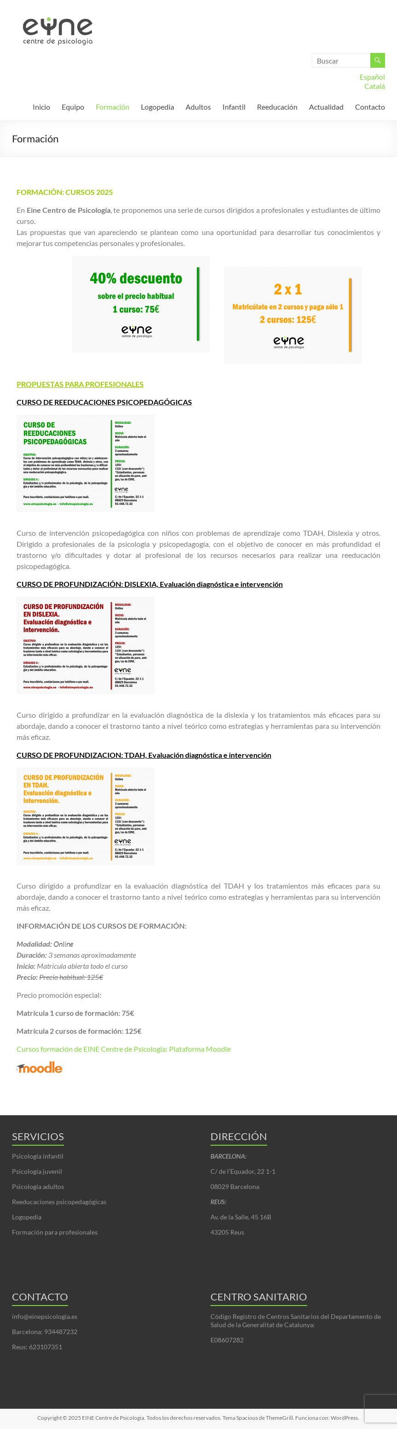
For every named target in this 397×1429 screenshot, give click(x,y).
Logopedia (157, 106)
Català (374, 86)
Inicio (41, 106)
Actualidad (326, 106)
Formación (112, 106)
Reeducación (277, 106)
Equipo (73, 106)
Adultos (198, 106)
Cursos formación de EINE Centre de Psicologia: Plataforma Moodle (124, 1048)
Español (372, 76)
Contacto (370, 106)
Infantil (233, 106)
